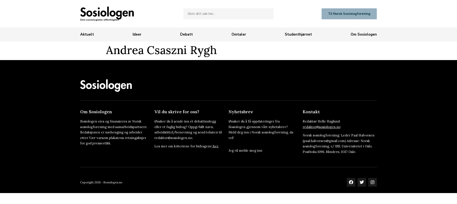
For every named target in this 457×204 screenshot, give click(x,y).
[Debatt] (186, 34)
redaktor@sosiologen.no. (173, 138)
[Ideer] (137, 34)
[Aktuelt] (87, 34)
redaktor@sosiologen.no (321, 127)
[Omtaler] (239, 34)
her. (216, 146)
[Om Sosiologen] (364, 34)
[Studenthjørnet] (298, 34)
